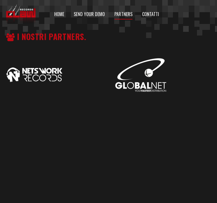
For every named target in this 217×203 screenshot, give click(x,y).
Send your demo (89, 14)
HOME (59, 14)
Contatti (150, 14)
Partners (123, 14)
